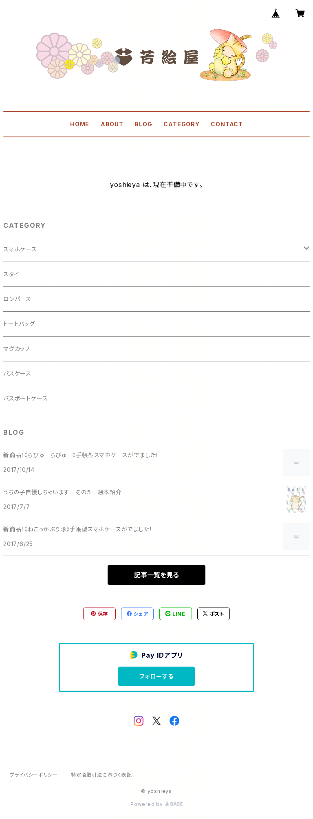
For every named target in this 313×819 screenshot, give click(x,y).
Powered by (156, 804)
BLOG (143, 124)
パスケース (17, 373)
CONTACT (227, 124)
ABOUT (112, 124)
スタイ (11, 274)
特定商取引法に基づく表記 (101, 775)
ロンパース (17, 298)
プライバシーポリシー (34, 775)
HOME (79, 124)
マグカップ (17, 348)
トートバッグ (19, 323)
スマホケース (20, 249)
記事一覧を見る (156, 575)
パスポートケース (25, 398)
